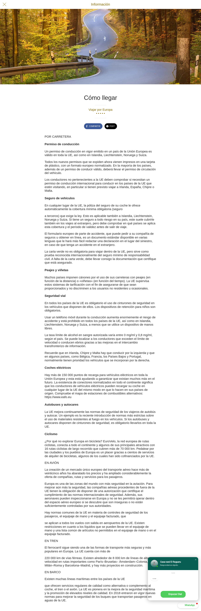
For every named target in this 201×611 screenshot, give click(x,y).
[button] (195, 559)
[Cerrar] (4, 4)
